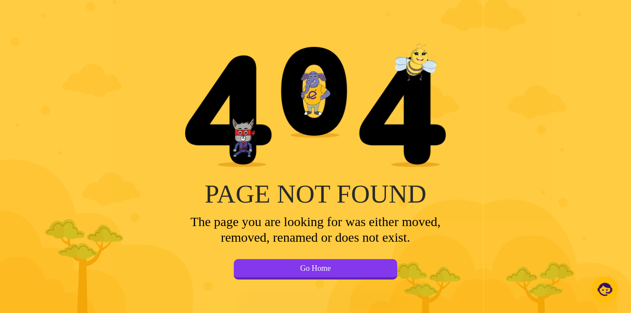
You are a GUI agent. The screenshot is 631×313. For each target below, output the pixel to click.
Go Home (315, 268)
